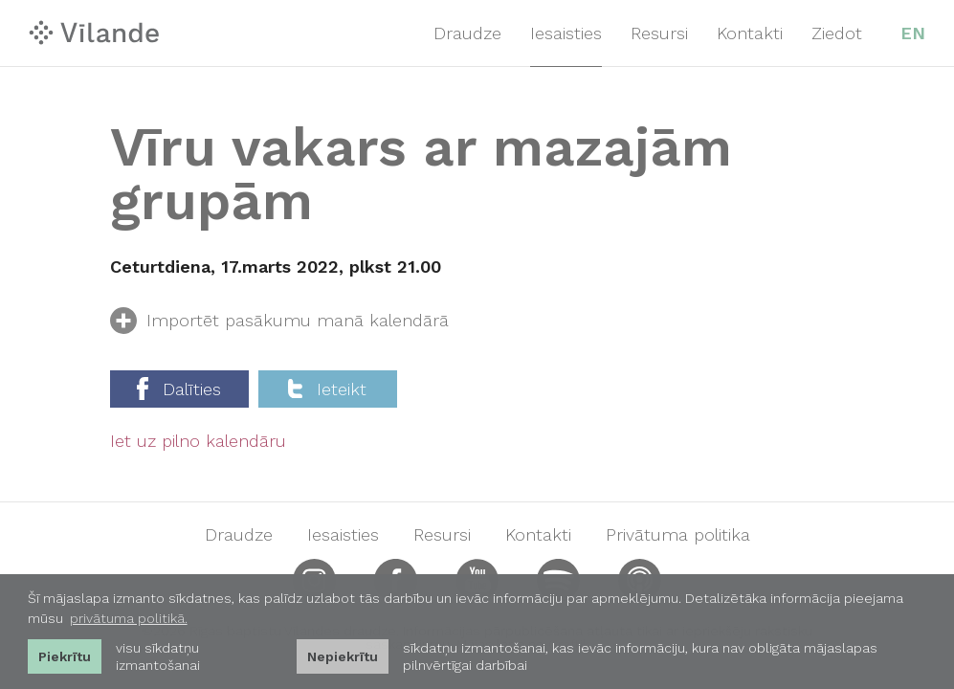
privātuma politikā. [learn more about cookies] (129, 618)
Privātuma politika (678, 535)
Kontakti (750, 33)
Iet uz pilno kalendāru (198, 441)
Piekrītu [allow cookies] (64, 656)
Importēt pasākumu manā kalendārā (279, 324)
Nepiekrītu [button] (342, 656)
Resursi (659, 33)
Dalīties (179, 388)
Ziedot (836, 33)
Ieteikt (327, 389)
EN (912, 33)
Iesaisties (566, 33)
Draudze (467, 33)
